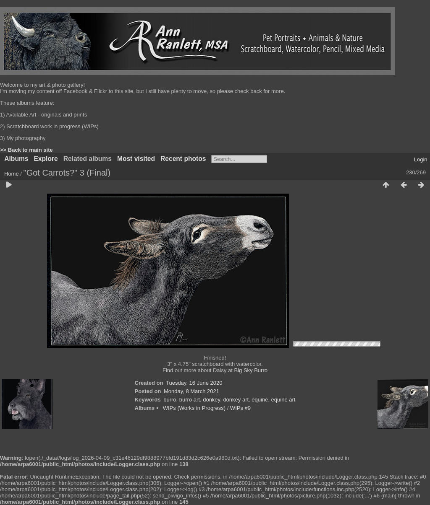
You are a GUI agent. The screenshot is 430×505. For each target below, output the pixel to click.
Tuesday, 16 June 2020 (194, 383)
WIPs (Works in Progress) (194, 408)
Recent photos (183, 158)
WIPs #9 (240, 408)
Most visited (136, 158)
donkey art (236, 399)
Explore (46, 158)
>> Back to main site (26, 150)
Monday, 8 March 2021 (191, 391)
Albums (16, 158)
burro (169, 399)
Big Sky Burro (250, 370)
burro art (189, 399)
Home (11, 174)
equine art (283, 399)
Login (420, 159)
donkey (211, 399)
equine (260, 399)
